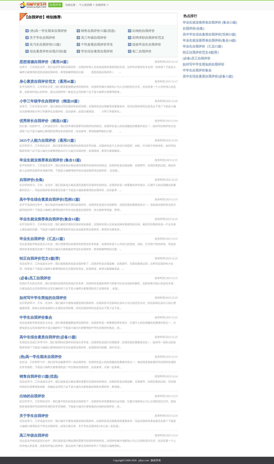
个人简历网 (85, 4)
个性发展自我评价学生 (97, 44)
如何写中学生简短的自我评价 (43, 298)
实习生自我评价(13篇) (45, 44)
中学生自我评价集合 (35, 317)
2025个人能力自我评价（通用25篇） (48, 140)
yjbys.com (143, 460)
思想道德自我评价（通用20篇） (44, 62)
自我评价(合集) (31, 180)
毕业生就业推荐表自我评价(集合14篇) (49, 219)
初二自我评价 (142, 51)
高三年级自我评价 (94, 37)
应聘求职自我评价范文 (148, 37)
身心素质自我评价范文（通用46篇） (48, 82)
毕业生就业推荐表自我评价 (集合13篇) (50, 160)
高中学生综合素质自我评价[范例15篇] (49, 199)
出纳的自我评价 (143, 30)
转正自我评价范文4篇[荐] (39, 258)
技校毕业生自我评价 (146, 44)
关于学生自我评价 (42, 37)
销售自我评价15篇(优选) (98, 30)
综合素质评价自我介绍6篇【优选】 (48, 52)
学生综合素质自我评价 (97, 51)
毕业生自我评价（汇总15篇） (43, 239)
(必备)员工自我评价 (35, 278)
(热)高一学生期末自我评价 (48, 30)
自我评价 (55, 4)
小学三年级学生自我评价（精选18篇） (50, 101)
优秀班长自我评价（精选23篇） (44, 121)
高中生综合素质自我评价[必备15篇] (47, 337)
